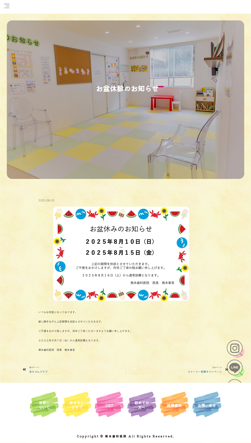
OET (109, 405)
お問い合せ (207, 405)
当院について (44, 405)
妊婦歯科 (174, 405)
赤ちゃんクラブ (76, 405)
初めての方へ (141, 405)
